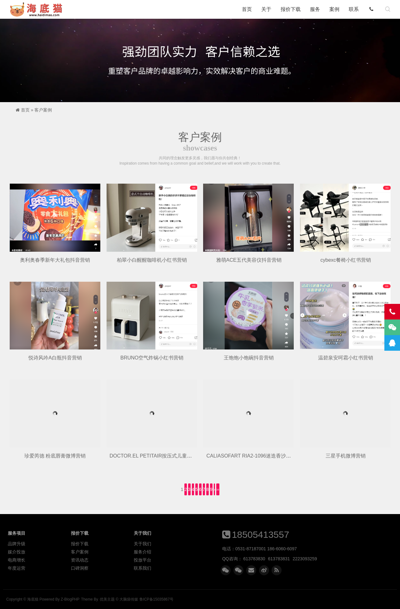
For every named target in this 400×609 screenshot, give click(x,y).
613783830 (254, 558)
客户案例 (43, 109)
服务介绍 (142, 551)
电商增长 (16, 559)
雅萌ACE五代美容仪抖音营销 (249, 260)
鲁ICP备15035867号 (156, 599)
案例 (334, 9)
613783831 (279, 558)
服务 (315, 9)
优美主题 (107, 599)
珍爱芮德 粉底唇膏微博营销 (55, 455)
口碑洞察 (79, 568)
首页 (247, 9)
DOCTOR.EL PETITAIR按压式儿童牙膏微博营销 (163, 455)
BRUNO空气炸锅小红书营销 (151, 357)
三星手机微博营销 (346, 455)
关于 (266, 9)
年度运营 (16, 568)
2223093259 (305, 558)
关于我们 (142, 543)
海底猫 (38, 9)
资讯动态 (79, 559)
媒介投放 (16, 551)
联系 (354, 9)
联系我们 (142, 568)
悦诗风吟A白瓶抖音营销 (55, 357)
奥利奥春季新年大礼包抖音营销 (55, 260)
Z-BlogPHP (70, 599)
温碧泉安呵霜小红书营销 (345, 357)
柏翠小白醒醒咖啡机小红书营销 (152, 260)
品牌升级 (16, 543)
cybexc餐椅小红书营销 (345, 260)
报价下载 (291, 9)
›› (217, 489)
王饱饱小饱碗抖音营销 (249, 357)
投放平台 (142, 559)
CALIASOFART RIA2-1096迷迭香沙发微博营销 (258, 455)
